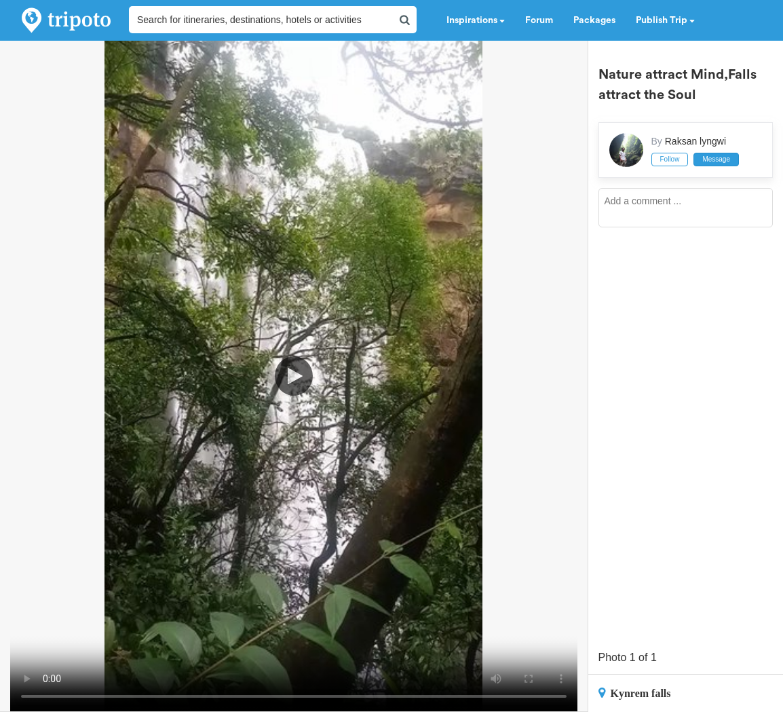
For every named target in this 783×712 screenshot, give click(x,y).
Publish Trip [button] (665, 20)
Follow (670, 159)
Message (716, 159)
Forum (539, 20)
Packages (594, 20)
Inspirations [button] (475, 20)
